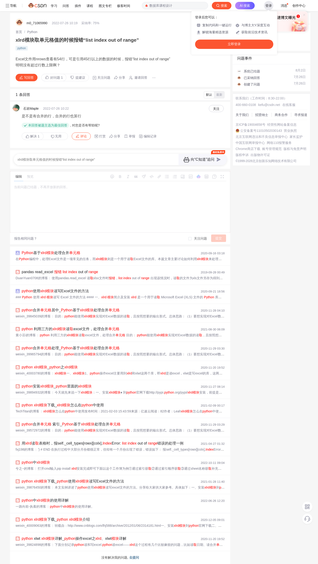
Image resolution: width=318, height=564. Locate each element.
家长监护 (296, 137)
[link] (19, 32)
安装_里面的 (57, 386)
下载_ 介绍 (56, 519)
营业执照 (290, 131)
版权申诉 (242, 155)
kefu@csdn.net (269, 105)
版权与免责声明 (295, 149)
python (21, 48)
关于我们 (242, 115)
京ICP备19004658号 (250, 124)
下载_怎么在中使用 (63, 405)
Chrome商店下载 (248, 149)
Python (32, 32)
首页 (19, 32)
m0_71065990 (37, 23)
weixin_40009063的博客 (33, 525)
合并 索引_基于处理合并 (71, 424)
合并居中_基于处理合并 (71, 310)
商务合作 (281, 115)
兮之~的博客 (25, 468)
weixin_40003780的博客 (33, 373)
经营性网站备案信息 (282, 124)
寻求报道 (300, 115)
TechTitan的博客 (27, 411)
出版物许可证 (260, 155)
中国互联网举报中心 (250, 143)
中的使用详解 (45, 500)
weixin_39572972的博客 (33, 430)
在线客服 (288, 105)
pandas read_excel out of (60, 272)
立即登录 (234, 44)
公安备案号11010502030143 (261, 131)
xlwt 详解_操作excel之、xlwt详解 (74, 538)
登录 (268, 5)
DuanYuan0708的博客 (32, 278)
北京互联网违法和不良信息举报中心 (262, 137)
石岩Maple (31, 108)
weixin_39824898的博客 (33, 545)
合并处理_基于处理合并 (71, 348)
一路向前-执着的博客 (31, 506)
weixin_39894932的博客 (33, 392)
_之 (50, 367)
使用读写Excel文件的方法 (55, 291)
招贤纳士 (261, 115)
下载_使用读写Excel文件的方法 (73, 481)
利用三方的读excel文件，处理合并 (70, 329)
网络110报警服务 (279, 143)
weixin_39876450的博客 (33, 487)
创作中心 (298, 5)
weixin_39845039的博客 (33, 316)
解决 (33, 136)
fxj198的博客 (25, 449)
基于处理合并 (51, 253)
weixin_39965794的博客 (33, 354)
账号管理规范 (272, 149)
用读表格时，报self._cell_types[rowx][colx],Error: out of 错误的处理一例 (102, 443)
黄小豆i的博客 (26, 335)
